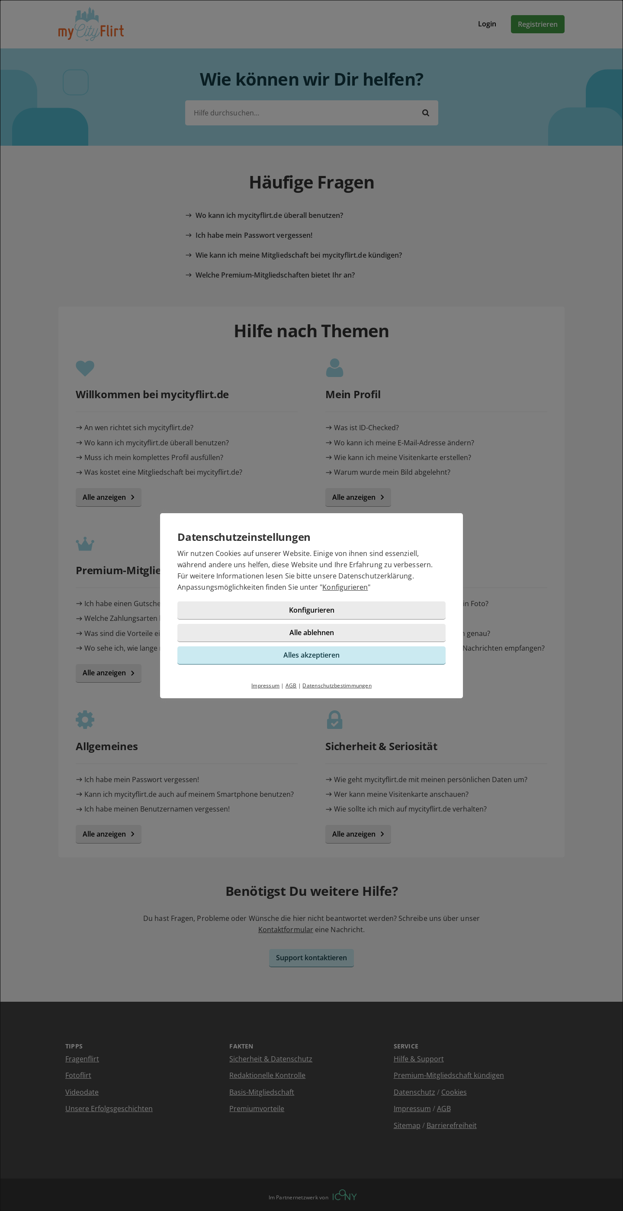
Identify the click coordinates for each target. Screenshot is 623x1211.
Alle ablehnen (311, 632)
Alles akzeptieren (311, 655)
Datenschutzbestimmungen (337, 685)
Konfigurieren (345, 587)
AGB (291, 685)
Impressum (265, 685)
